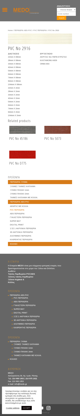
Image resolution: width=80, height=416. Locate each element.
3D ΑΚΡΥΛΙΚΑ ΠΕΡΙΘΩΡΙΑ (21, 232)
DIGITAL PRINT (17, 225)
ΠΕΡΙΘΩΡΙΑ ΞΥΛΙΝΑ (18, 182)
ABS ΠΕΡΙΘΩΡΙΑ (17, 214)
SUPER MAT (15, 221)
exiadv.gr (45, 412)
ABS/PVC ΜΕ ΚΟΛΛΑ (19, 206)
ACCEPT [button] (26, 408)
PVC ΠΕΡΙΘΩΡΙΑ (40, 30)
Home (10, 30)
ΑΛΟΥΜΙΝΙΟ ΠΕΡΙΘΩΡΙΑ (20, 236)
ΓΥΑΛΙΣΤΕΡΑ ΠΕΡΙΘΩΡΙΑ (21, 217)
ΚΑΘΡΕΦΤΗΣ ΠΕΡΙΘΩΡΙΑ (21, 240)
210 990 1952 (18, 378)
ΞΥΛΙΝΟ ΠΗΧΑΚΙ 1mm (19, 190)
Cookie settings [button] (12, 408)
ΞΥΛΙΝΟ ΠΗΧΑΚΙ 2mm (19, 194)
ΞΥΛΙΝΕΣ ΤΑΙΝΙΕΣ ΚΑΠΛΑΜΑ (22, 186)
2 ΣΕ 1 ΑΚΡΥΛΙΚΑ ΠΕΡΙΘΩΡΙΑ (23, 228)
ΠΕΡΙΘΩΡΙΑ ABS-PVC (23, 30)
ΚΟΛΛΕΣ (13, 244)
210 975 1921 (31, 378)
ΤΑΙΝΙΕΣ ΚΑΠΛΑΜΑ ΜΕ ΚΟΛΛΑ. (24, 197)
